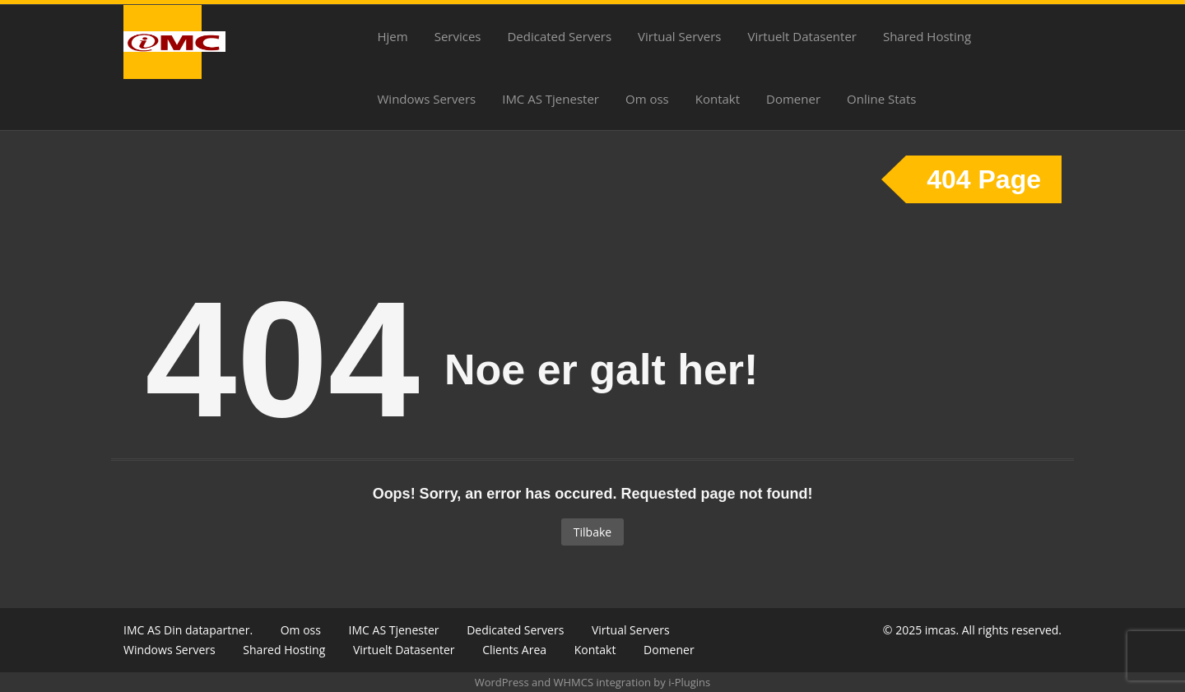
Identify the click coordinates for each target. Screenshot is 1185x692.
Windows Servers (427, 99)
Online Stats (881, 99)
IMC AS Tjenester (550, 99)
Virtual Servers (679, 36)
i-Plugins (689, 682)
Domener (793, 99)
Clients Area (514, 649)
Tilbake (592, 532)
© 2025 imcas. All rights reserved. (972, 630)
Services (457, 36)
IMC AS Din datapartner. (188, 630)
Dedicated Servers (559, 36)
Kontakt (717, 99)
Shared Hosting (927, 36)
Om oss (647, 99)
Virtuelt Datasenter (802, 36)
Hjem (393, 36)
